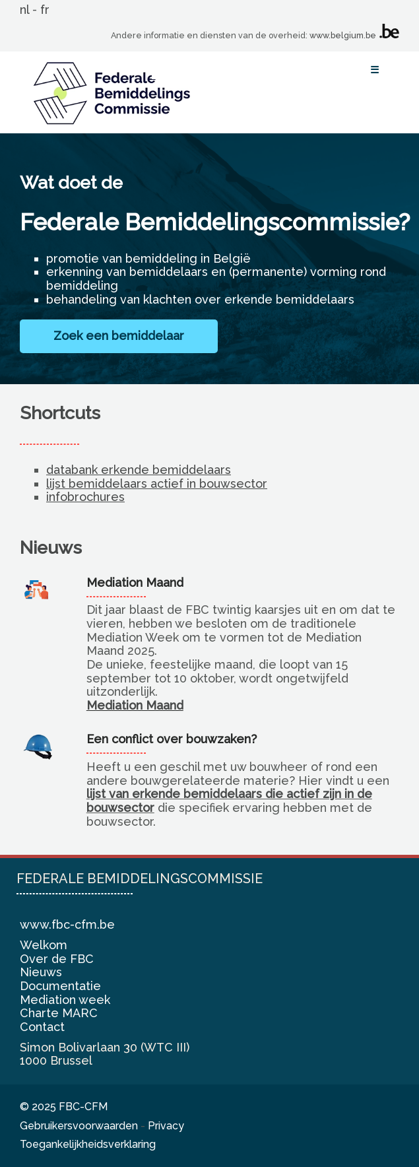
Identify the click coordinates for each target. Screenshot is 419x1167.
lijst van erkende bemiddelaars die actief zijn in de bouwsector (229, 801)
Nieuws (41, 972)
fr (44, 10)
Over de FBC (57, 959)
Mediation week (65, 1000)
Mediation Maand (134, 705)
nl (24, 10)
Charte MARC (59, 1013)
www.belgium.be (342, 35)
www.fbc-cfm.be (67, 924)
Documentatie (60, 986)
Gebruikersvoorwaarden (79, 1125)
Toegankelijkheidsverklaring (88, 1144)
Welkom (43, 945)
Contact (42, 1027)
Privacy (166, 1125)
